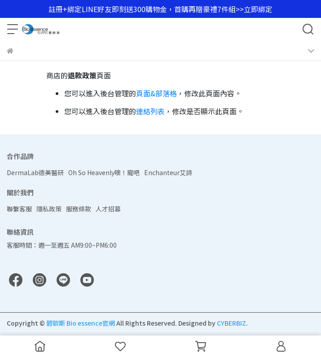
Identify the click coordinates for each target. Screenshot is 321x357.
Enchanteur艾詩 (168, 172)
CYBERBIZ (231, 322)
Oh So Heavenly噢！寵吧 (104, 172)
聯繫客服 (19, 208)
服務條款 (78, 208)
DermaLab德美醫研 (35, 172)
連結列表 (150, 111)
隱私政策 (49, 208)
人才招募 (108, 208)
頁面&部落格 (156, 93)
